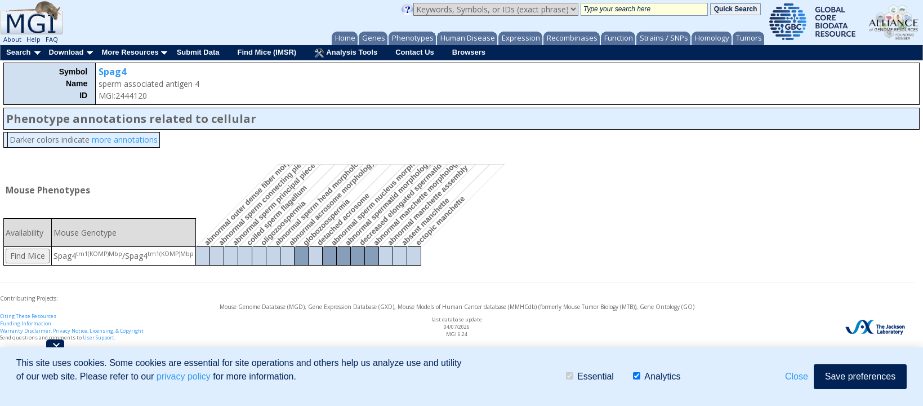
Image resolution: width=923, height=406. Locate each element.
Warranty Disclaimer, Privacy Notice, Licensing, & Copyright (72, 330)
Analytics (656, 376)
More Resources (129, 52)
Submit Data (198, 52)
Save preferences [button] (860, 376)
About (12, 39)
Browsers (468, 52)
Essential (590, 376)
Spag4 (112, 71)
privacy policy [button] (184, 376)
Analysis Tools (345, 53)
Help (33, 39)
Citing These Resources (28, 316)
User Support (98, 337)
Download (65, 52)
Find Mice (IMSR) (266, 52)
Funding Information (25, 323)
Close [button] (796, 376)
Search (18, 52)
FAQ (52, 39)
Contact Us (414, 52)
